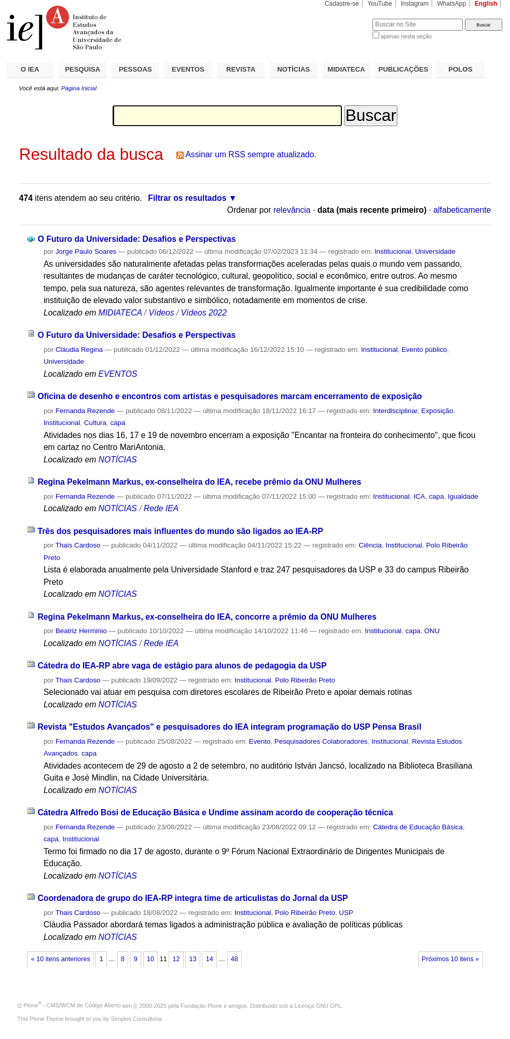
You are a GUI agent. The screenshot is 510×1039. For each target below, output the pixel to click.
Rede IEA (161, 508)
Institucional (393, 251)
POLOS (460, 69)
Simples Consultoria (136, 1019)
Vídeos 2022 (204, 312)
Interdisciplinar (395, 411)
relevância (292, 210)
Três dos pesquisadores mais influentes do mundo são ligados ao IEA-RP (180, 531)
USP (346, 913)
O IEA (30, 69)
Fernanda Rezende (85, 411)
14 (209, 959)
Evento (260, 741)
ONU (432, 631)
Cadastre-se (342, 3)
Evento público (424, 349)
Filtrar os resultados (187, 198)
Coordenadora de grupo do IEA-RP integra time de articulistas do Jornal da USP (192, 898)
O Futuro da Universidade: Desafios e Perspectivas (137, 239)
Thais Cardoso (78, 545)
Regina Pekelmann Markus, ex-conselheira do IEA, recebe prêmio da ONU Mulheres (199, 481)
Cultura (95, 423)
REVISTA (240, 69)
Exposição (437, 411)
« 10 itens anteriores (60, 959)
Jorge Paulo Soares (86, 251)
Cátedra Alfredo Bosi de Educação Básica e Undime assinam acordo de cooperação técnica (215, 812)
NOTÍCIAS (293, 69)
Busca (347, 18)
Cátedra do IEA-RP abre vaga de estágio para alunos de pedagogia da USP (181, 665)
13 (193, 959)
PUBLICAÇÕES (403, 69)
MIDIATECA (346, 69)
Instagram (415, 3)
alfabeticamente (462, 210)
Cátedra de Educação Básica (418, 827)
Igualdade (463, 496)
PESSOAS (135, 69)
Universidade (435, 251)
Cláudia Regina (79, 349)
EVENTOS (188, 69)
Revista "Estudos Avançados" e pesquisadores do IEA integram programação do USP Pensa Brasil (229, 726)
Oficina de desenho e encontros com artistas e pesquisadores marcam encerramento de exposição (229, 396)
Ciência (370, 545)
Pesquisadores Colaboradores (321, 741)
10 (150, 959)
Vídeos (161, 312)
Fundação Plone (201, 1005)
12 (176, 959)
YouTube (379, 3)
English (486, 3)
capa (117, 423)
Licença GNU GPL (318, 1005)
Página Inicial (79, 88)
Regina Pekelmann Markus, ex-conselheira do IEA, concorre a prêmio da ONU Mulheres (206, 616)
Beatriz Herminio (81, 631)
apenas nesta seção (406, 36)
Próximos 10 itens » (450, 959)
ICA (419, 496)
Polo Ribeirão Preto (305, 680)
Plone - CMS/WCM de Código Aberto (72, 1005)
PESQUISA (82, 69)
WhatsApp (451, 3)
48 (234, 959)
